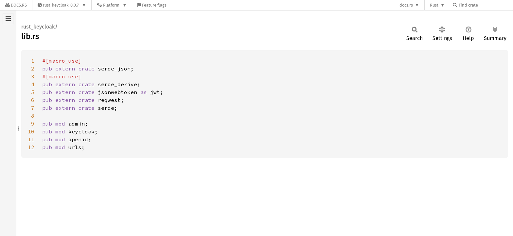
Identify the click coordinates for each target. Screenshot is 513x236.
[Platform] (112, 5)
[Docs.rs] (16, 5)
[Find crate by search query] (485, 5)
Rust (434, 5)
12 (31, 147)
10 (31, 131)
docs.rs (406, 5)
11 (31, 139)
